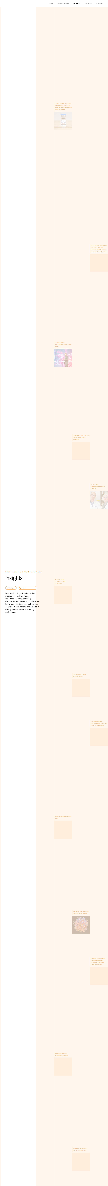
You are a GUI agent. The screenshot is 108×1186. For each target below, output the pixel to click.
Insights (76, 3)
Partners (88, 3)
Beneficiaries (63, 3)
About (51, 3)
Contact (100, 3)
